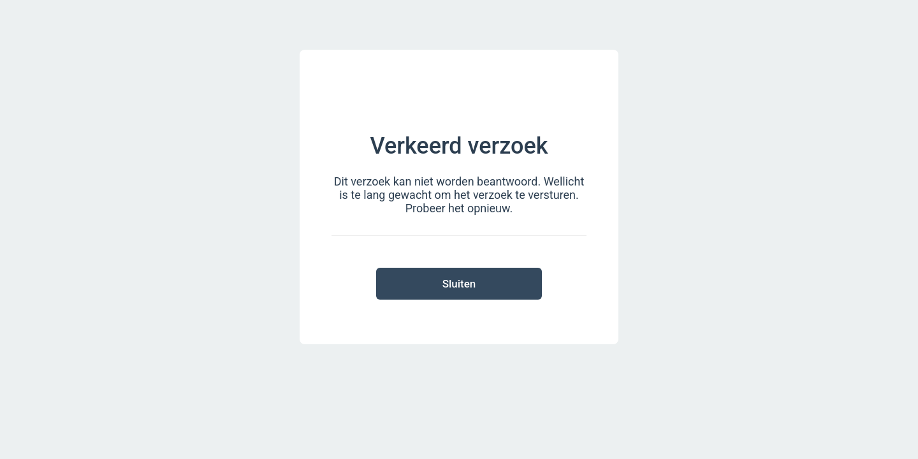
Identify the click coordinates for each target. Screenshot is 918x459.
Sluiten (459, 283)
